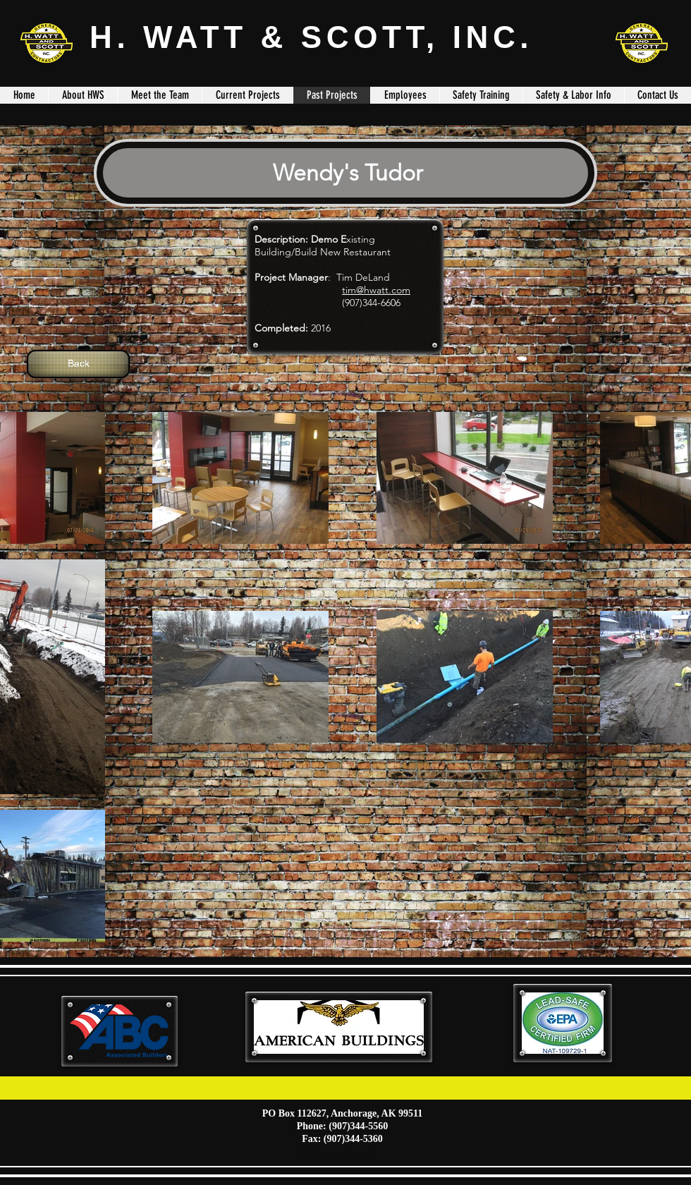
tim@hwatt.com (376, 290)
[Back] (78, 364)
